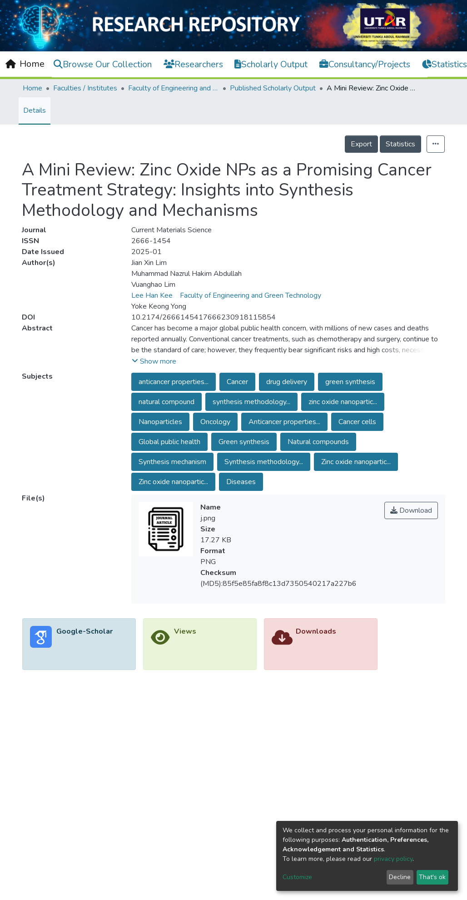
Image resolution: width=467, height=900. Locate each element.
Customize (297, 877)
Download (411, 510)
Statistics (400, 144)
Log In (441, 63)
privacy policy (393, 859)
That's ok (432, 877)
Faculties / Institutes (85, 88)
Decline (400, 877)
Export (361, 144)
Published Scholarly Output (273, 88)
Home (32, 88)
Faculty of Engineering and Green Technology (173, 88)
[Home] (25, 64)
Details (34, 110)
